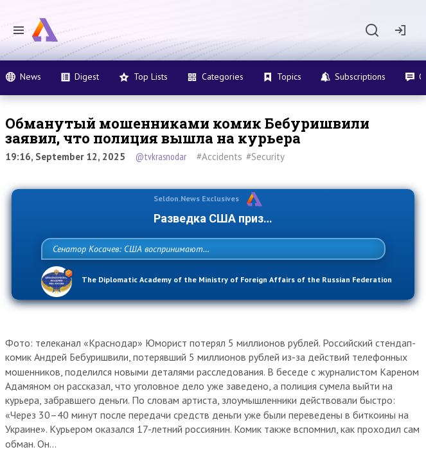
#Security (265, 156)
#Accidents (219, 156)
